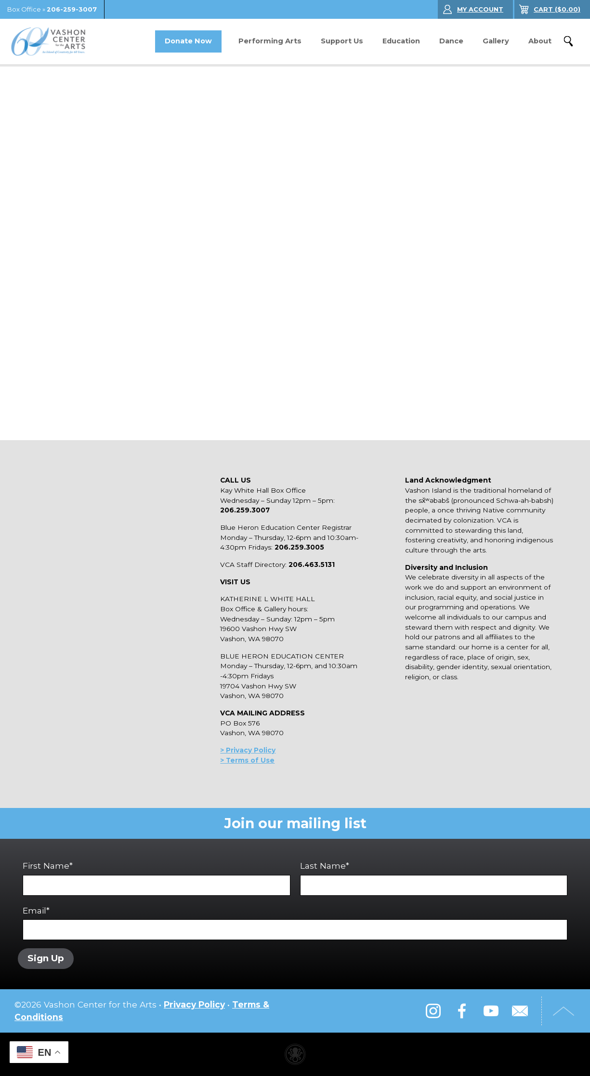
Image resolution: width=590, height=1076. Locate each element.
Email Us (520, 1011)
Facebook (462, 1011)
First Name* (156, 878)
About (539, 41)
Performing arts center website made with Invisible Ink (295, 1054)
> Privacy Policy (247, 750)
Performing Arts (270, 41)
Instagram (433, 1011)
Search (568, 41)
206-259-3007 (72, 9)
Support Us (342, 41)
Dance (451, 41)
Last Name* (433, 878)
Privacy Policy (194, 1004)
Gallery (496, 41)
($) (557, 9)
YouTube (491, 1011)
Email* (295, 923)
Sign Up (45, 958)
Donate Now (188, 41)
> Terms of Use (247, 760)
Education (401, 41)
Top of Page (563, 1011)
